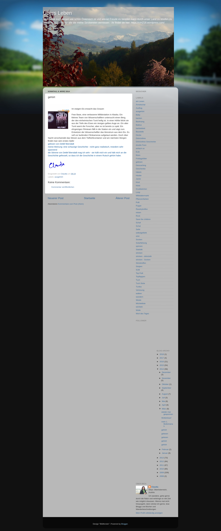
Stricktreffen (141, 263)
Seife (138, 229)
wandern (139, 297)
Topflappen (140, 276)
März (164, 409)
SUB (138, 270)
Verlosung (140, 290)
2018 (162, 354)
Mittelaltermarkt (142, 196)
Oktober (165, 384)
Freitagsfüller (141, 159)
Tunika (139, 287)
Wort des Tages (142, 314)
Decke (138, 135)
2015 (162, 365)
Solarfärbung (141, 243)
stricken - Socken (143, 260)
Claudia (154, 487)
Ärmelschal (140, 105)
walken (139, 293)
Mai (164, 401)
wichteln (139, 307)
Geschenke (140, 169)
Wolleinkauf (166, 418)
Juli (163, 398)
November (166, 378)
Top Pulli (139, 273)
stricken (139, 253)
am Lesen (140, 101)
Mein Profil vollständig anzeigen (149, 513)
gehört (164, 430)
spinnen (139, 246)
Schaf (138, 223)
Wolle (138, 310)
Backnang (140, 122)
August (165, 394)
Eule (138, 152)
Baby (138, 115)
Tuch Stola (140, 283)
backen (139, 118)
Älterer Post (123, 198)
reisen (138, 212)
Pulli (138, 202)
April (164, 405)
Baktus (139, 125)
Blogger (124, 524)
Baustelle (140, 132)
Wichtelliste (140, 303)
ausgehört (59, 177)
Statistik (139, 249)
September (166, 388)
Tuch (138, 280)
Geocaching (141, 165)
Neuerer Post (55, 198)
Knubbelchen (141, 189)
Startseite (89, 198)
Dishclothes (141, 138)
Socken (139, 239)
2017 (162, 358)
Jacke (138, 179)
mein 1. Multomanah (167, 424)
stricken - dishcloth (144, 256)
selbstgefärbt (141, 233)
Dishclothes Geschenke (146, 142)
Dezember (166, 372)
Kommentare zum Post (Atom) (71, 204)
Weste (138, 300)
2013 (162, 458)
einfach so (140, 148)
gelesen (139, 162)
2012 (162, 461)
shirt (138, 236)
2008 (162, 476)
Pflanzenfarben (142, 199)
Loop (138, 192)
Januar (165, 453)
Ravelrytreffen (142, 209)
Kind (138, 182)
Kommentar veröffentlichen (62, 187)
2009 (162, 472)
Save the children (143, 219)
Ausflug (139, 108)
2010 (162, 469)
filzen (138, 155)
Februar (165, 449)
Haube (139, 175)
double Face (141, 145)
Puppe (138, 206)
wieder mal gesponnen (167, 413)
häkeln (139, 172)
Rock (138, 216)
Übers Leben (57, 13)
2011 (162, 465)
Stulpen (139, 266)
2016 (162, 362)
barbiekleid (140, 128)
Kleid (138, 186)
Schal (138, 226)
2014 (162, 369)
